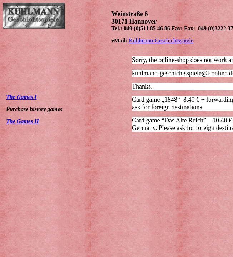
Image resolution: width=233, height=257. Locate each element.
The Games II (22, 121)
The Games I (21, 97)
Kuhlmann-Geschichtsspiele (161, 40)
